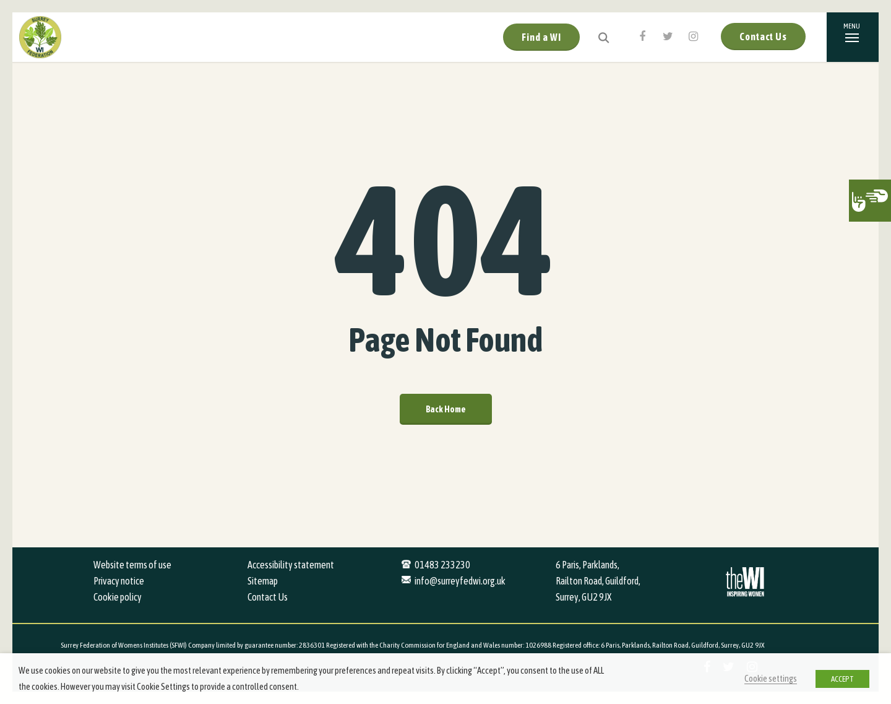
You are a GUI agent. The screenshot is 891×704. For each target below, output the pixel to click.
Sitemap (263, 580)
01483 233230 (442, 564)
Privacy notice (118, 580)
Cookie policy (117, 596)
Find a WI (541, 37)
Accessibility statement (291, 564)
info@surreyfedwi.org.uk (460, 580)
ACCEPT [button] (842, 679)
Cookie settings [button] (770, 678)
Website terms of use (132, 564)
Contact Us (763, 36)
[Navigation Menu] (853, 37)
